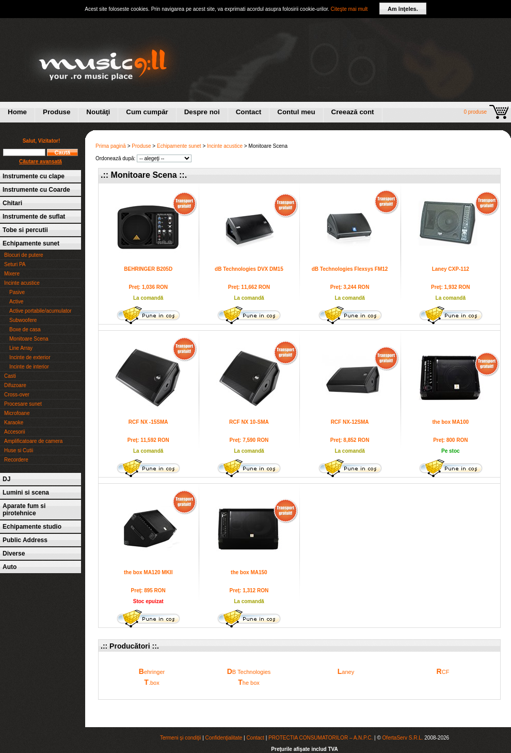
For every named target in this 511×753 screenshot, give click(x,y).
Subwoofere (23, 320)
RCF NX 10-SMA (249, 422)
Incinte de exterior (30, 357)
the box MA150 (249, 572)
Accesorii (14, 432)
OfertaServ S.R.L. (402, 738)
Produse (56, 112)
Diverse (14, 553)
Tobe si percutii (25, 230)
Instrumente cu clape (34, 176)
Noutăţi (98, 112)
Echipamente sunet (31, 243)
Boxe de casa (25, 329)
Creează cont (352, 112)
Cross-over (16, 394)
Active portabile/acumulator (40, 311)
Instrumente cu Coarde (36, 189)
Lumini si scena (26, 492)
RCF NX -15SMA (148, 422)
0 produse (475, 112)
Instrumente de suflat (34, 216)
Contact (249, 112)
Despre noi (202, 112)
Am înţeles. (403, 9)
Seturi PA (15, 264)
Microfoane (16, 413)
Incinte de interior (29, 367)
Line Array (21, 348)
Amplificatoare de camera (33, 441)
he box (249, 682)
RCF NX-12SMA (350, 422)
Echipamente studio (32, 526)
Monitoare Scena (29, 339)
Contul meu (296, 112)
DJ (6, 479)
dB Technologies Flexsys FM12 (350, 269)
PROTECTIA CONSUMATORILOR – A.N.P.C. (320, 738)
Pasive (17, 292)
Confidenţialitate (224, 738)
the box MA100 (450, 422)
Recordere (16, 460)
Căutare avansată (40, 161)
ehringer (152, 671)
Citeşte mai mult (349, 9)
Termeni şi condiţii (180, 738)
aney (346, 671)
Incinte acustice (22, 283)
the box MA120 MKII (148, 572)
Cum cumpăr (147, 112)
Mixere (12, 273)
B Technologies (249, 671)
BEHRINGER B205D (148, 269)
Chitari (12, 203)
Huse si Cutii (18, 450)
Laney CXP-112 (450, 269)
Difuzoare (15, 385)
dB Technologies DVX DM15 (249, 269)
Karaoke (13, 422)
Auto (10, 567)
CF (443, 671)
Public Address (25, 540)
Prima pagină (110, 146)
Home (17, 112)
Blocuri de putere (23, 255)
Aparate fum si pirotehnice (24, 509)
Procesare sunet (23, 404)
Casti (10, 376)
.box (151, 682)
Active (16, 301)
